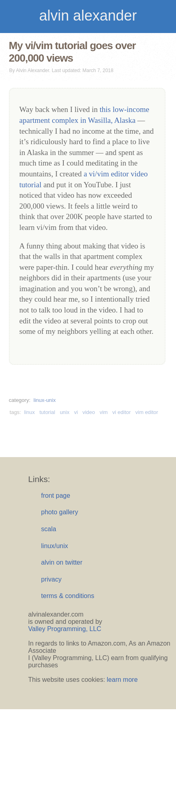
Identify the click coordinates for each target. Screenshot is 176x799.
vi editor (121, 412)
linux (29, 412)
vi (76, 412)
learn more (122, 679)
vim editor (146, 412)
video (88, 412)
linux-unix (45, 400)
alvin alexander (88, 15)
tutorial (47, 412)
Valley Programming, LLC (64, 628)
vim (104, 412)
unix (64, 412)
